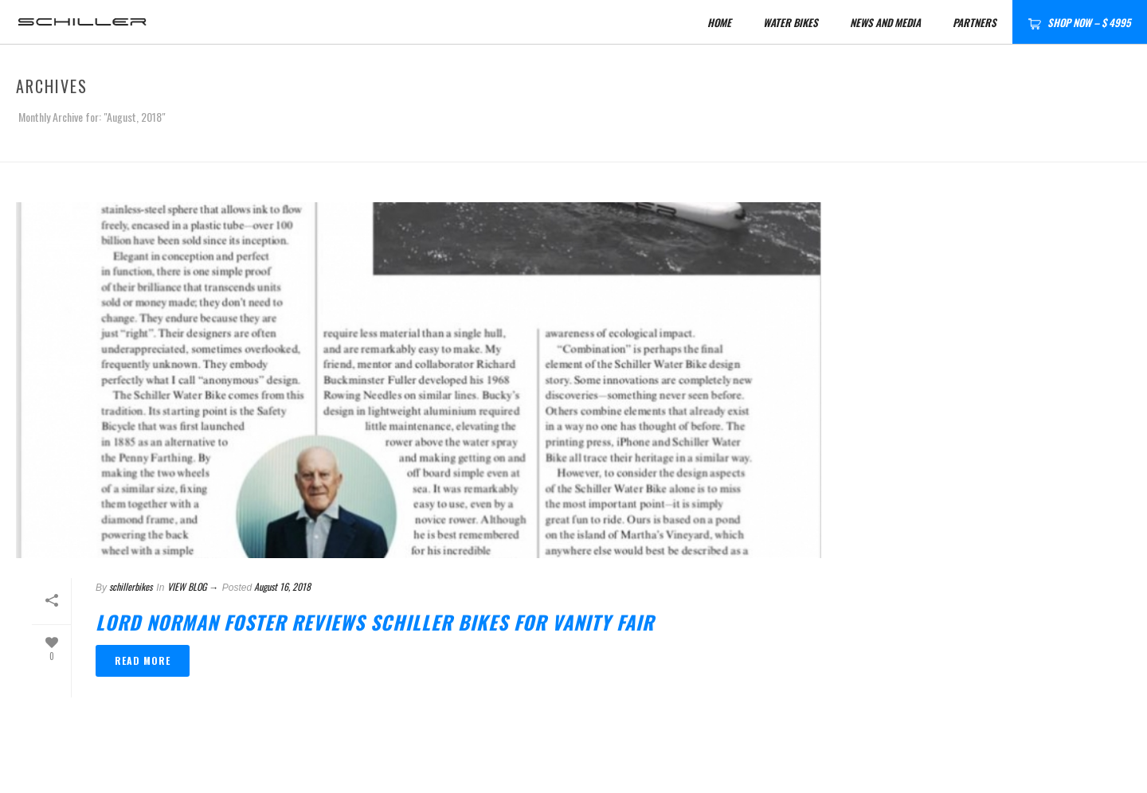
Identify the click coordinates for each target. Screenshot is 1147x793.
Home (976, 147)
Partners (974, 22)
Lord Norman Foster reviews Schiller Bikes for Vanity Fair (375, 621)
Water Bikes (790, 22)
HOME (719, 22)
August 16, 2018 (282, 586)
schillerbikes (130, 586)
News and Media (885, 22)
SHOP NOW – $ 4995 (1079, 22)
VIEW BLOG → (192, 586)
